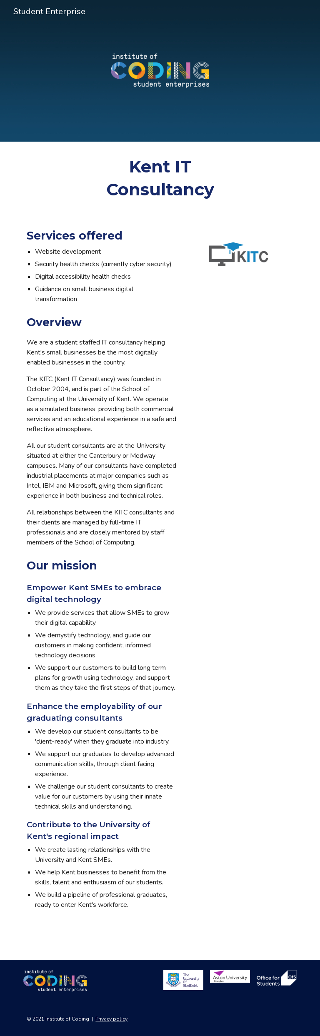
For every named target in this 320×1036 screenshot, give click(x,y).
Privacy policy (111, 1019)
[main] (160, 178)
